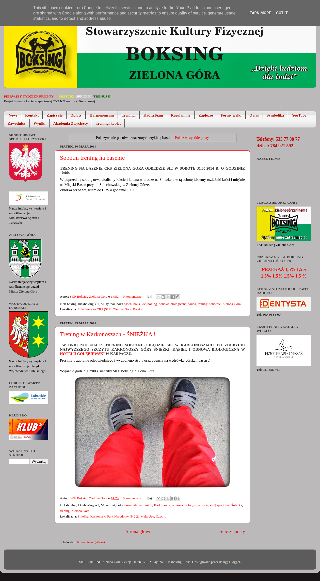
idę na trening (142, 505)
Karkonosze (162, 505)
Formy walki (231, 115)
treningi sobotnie (209, 304)
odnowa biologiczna (172, 304)
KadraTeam (153, 115)
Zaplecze (205, 115)
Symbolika (275, 115)
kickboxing (149, 304)
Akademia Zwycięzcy (70, 123)
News (13, 115)
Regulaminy (181, 115)
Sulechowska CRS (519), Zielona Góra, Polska (110, 309)
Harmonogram (101, 115)
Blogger (234, 562)
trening (65, 511)
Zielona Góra (231, 304)
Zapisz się (54, 115)
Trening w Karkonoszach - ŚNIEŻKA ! (108, 334)
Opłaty (76, 115)
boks (136, 304)
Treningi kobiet (108, 123)
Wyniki (39, 123)
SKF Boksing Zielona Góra (89, 296)
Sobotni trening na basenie (92, 157)
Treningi (128, 115)
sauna (192, 304)
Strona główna (140, 531)
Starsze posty (232, 531)
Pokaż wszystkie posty (192, 138)
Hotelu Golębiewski (83, 354)
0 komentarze (132, 296)
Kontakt (32, 115)
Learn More (259, 13)
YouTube (299, 115)
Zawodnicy (17, 123)
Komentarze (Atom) (91, 542)
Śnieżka (236, 505)
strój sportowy (220, 505)
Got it (282, 13)
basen (128, 304)
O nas (254, 115)
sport (204, 505)
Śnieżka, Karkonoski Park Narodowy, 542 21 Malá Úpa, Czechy (122, 516)
